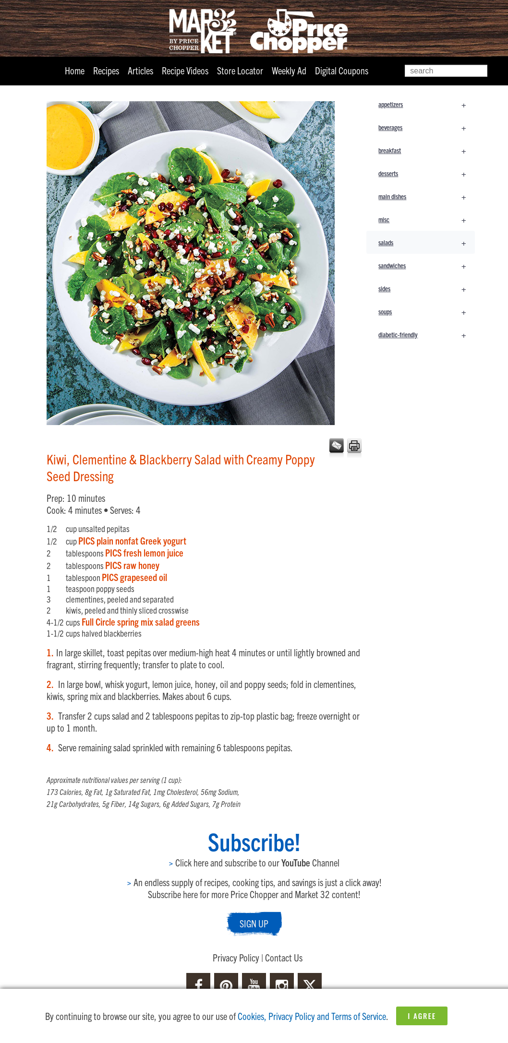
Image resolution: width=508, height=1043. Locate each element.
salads (426, 242)
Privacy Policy (236, 957)
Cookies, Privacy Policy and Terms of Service (312, 1016)
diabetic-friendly (426, 334)
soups (426, 311)
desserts (426, 173)
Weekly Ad (289, 70)
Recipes (106, 70)
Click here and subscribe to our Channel (254, 862)
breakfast (426, 150)
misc (426, 219)
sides (426, 288)
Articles (140, 70)
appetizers (426, 104)
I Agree (422, 1015)
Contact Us (283, 957)
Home (75, 70)
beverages (426, 127)
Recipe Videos (185, 70)
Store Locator (240, 70)
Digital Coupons (341, 70)
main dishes (426, 196)
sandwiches (426, 265)
